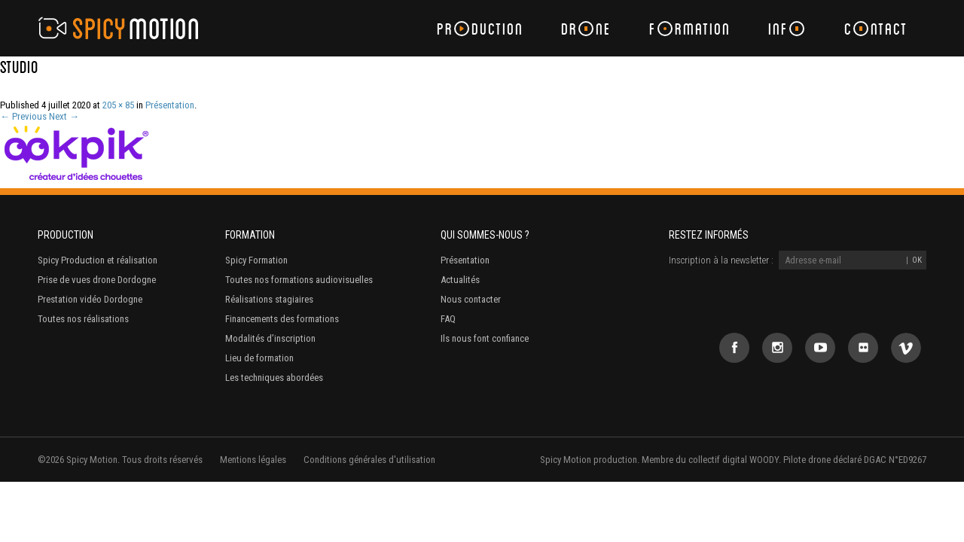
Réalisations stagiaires (269, 299)
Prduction (480, 28)
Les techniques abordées (274, 377)
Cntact (876, 28)
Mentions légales (253, 459)
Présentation (169, 105)
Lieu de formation (259, 358)
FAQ (448, 318)
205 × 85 (118, 105)
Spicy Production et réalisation (97, 260)
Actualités (460, 279)
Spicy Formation (256, 260)
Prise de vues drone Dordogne (97, 279)
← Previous (23, 116)
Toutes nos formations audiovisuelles (299, 279)
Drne (586, 28)
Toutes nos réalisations (83, 318)
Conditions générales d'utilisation (369, 459)
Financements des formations (282, 318)
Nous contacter (471, 299)
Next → (64, 116)
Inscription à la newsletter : (721, 260)
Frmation (690, 28)
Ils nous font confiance (485, 338)
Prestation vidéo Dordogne (90, 299)
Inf (786, 28)
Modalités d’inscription (270, 338)
